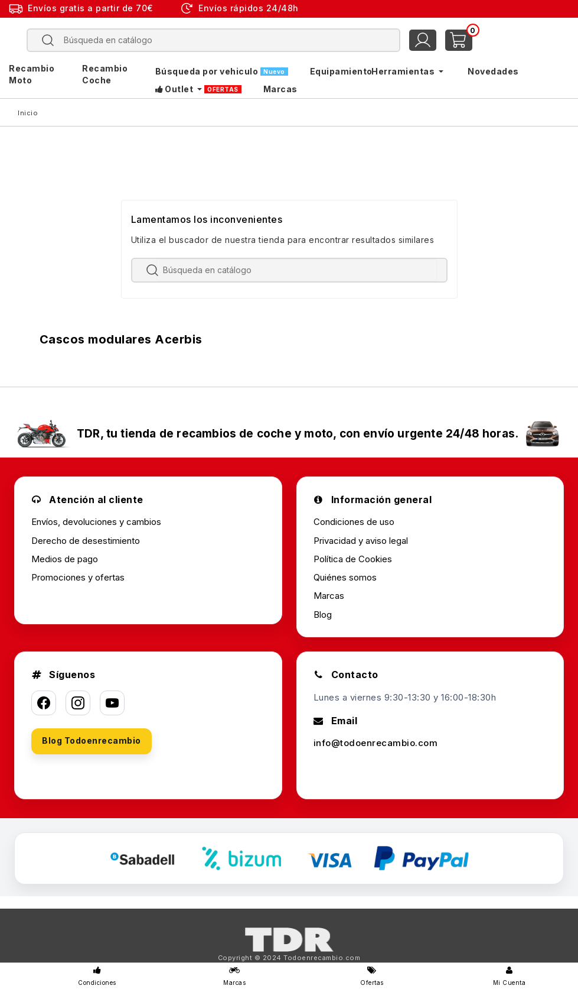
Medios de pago (64, 559)
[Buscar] (222, 40)
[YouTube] (112, 702)
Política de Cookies (353, 559)
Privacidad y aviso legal (361, 540)
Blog (323, 614)
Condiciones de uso (354, 521)
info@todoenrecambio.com (376, 742)
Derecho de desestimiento (85, 540)
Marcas (329, 595)
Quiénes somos (345, 577)
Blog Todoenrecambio (91, 740)
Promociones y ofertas (78, 577)
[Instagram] (78, 702)
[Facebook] (43, 702)
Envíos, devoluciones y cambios (96, 521)
